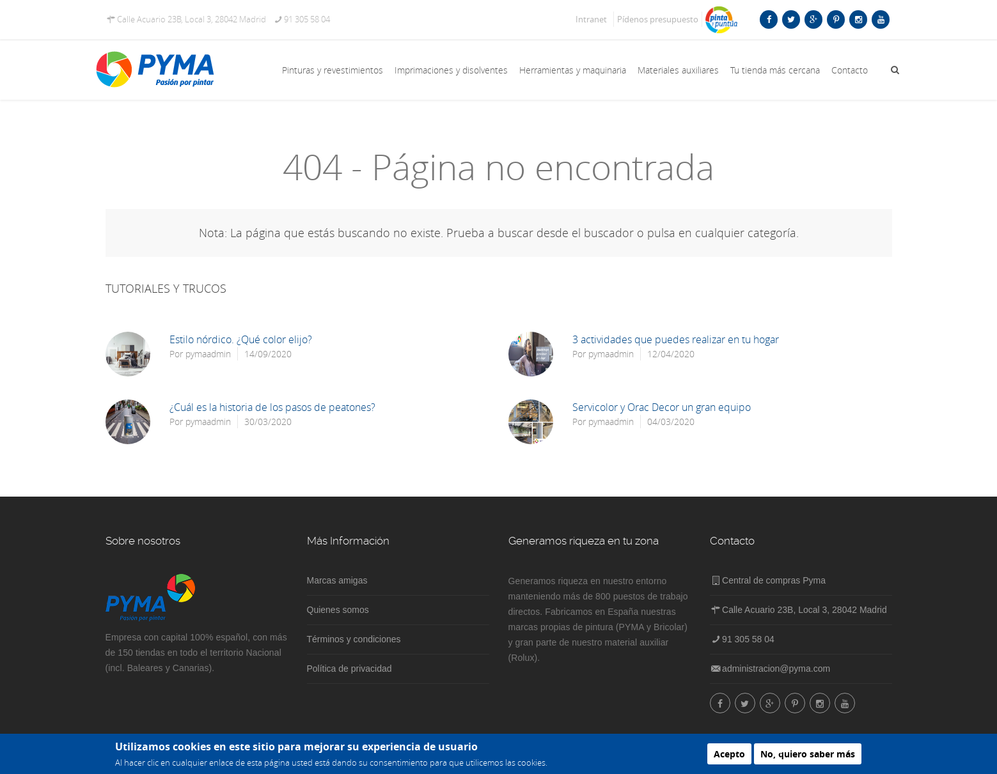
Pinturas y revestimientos (332, 70)
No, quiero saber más (807, 754)
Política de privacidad (349, 668)
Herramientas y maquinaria (572, 70)
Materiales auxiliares (678, 70)
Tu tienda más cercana (775, 70)
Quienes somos (338, 610)
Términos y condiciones (354, 639)
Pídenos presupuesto (657, 19)
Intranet (591, 19)
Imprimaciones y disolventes (451, 70)
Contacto (849, 70)
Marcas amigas (337, 580)
